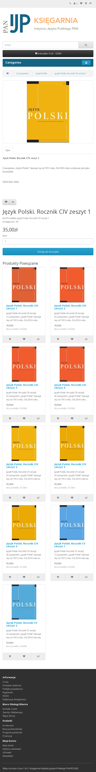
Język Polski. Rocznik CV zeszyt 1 (69, 545)
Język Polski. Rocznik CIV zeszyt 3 (70, 465)
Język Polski (41, 73)
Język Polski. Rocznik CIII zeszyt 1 (22, 307)
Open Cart (22, 768)
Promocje (7, 736)
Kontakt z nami (10, 708)
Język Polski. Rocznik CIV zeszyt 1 (70, 73)
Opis (7, 150)
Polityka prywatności (13, 688)
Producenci (8, 725)
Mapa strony (9, 715)
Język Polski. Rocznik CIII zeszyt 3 (22, 386)
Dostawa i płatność (12, 685)
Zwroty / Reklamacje (13, 712)
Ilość (5, 235)
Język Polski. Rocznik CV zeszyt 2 (21, 624)
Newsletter (8, 755)
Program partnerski (12, 732)
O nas (5, 681)
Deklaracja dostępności (14, 699)
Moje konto (8, 745)
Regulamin (8, 692)
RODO (6, 695)
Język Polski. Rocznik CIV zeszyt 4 (22, 545)
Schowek (7, 752)
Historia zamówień (12, 748)
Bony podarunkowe (12, 729)
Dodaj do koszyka (48, 251)
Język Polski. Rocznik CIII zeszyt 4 (70, 386)
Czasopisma (22, 73)
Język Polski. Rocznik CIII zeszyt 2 (70, 307)
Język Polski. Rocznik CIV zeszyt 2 (22, 465)
